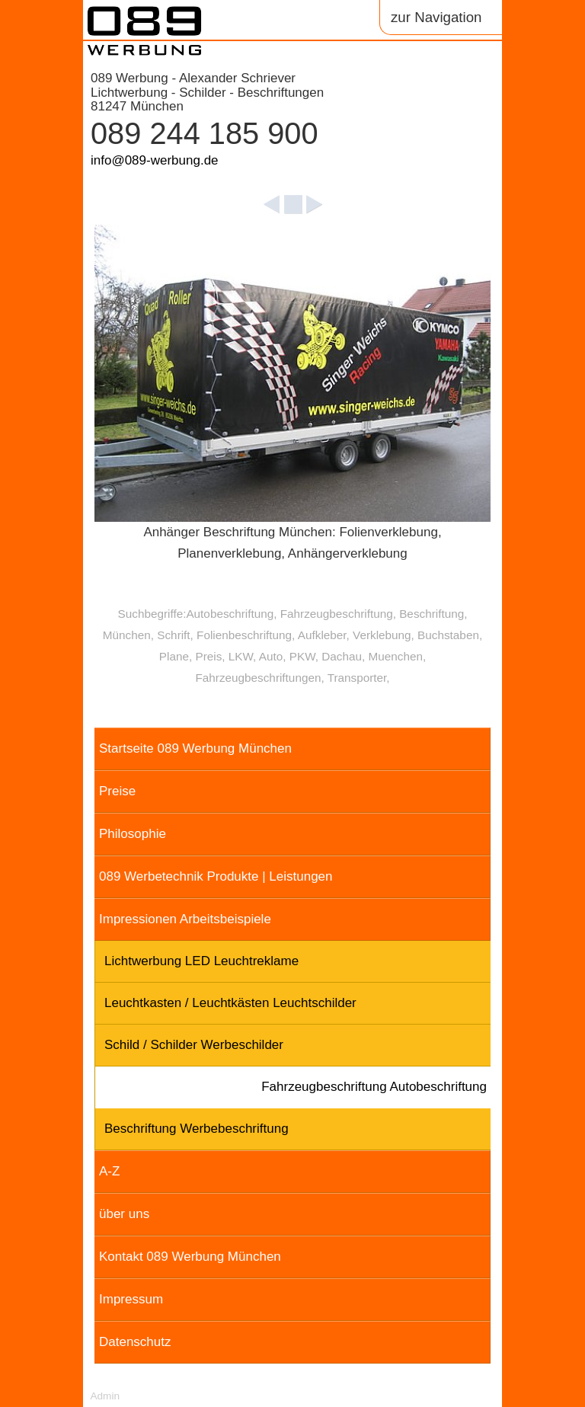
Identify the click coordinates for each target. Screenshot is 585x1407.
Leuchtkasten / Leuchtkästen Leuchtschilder (230, 1003)
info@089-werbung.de (155, 160)
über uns (124, 1214)
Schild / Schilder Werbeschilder (193, 1045)
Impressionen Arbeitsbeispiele (185, 919)
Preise (117, 791)
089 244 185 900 (204, 133)
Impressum (131, 1299)
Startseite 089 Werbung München (195, 748)
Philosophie (132, 834)
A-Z (109, 1171)
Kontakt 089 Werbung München (190, 1256)
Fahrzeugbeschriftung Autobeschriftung (374, 1086)
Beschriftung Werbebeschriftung (196, 1128)
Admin (105, 1396)
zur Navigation (436, 17)
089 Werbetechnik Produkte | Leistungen (216, 876)
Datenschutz (135, 1342)
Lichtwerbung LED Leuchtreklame (201, 961)
